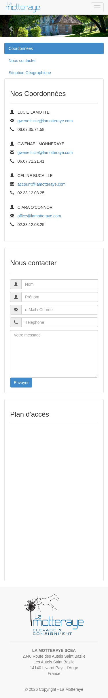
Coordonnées (21, 48)
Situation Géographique (30, 72)
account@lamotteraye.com (42, 184)
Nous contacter (22, 60)
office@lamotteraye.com (39, 216)
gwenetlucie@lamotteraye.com (45, 120)
